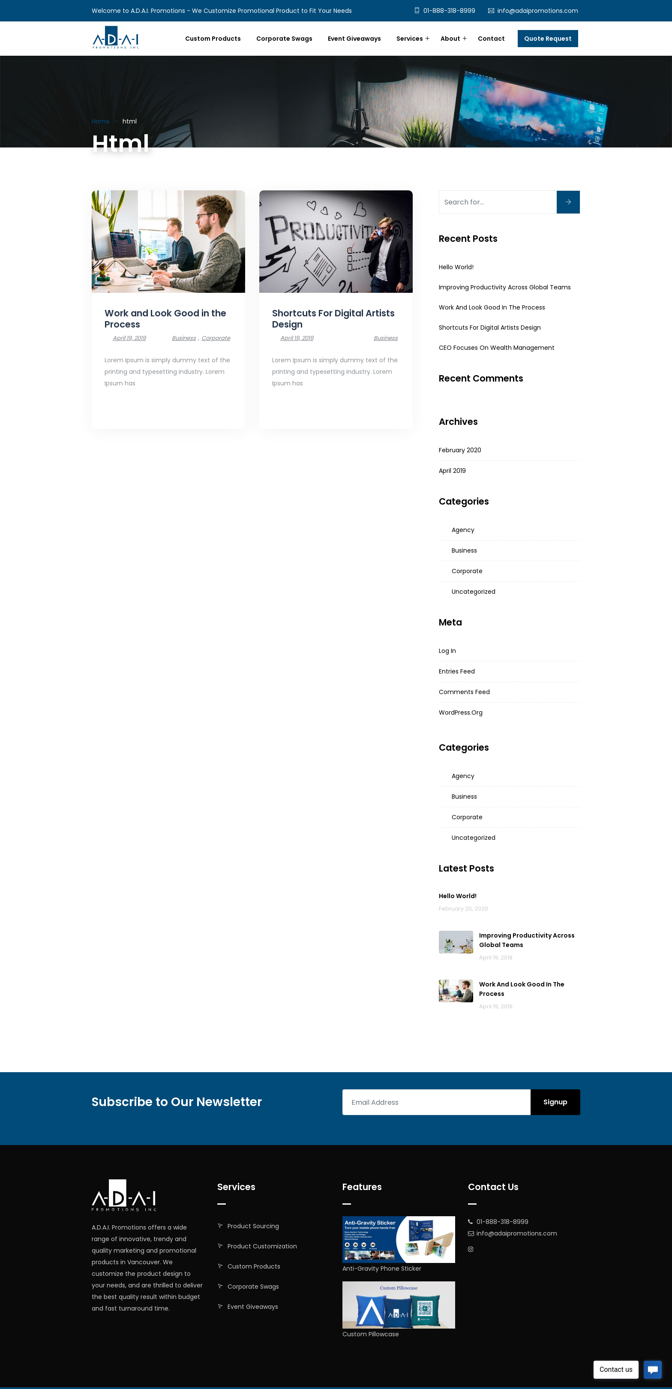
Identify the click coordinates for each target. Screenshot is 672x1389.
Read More (121, 407)
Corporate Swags (284, 38)
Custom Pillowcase (370, 1334)
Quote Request (548, 38)
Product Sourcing (253, 1226)
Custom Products (213, 38)
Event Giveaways (354, 38)
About (450, 38)
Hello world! (456, 267)
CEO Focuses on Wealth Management (497, 347)
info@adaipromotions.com (538, 11)
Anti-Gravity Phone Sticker (381, 1268)
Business (184, 338)
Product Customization (262, 1246)
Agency (463, 530)
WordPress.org (461, 712)
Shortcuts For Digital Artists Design (333, 319)
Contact (491, 38)
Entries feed (457, 671)
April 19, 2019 (129, 338)
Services (409, 38)
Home (101, 121)
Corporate (215, 338)
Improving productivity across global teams (505, 287)
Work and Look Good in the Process (165, 319)
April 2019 (452, 470)
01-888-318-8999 (449, 10)
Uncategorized (473, 591)
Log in (447, 650)
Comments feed (464, 692)
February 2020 (460, 450)
